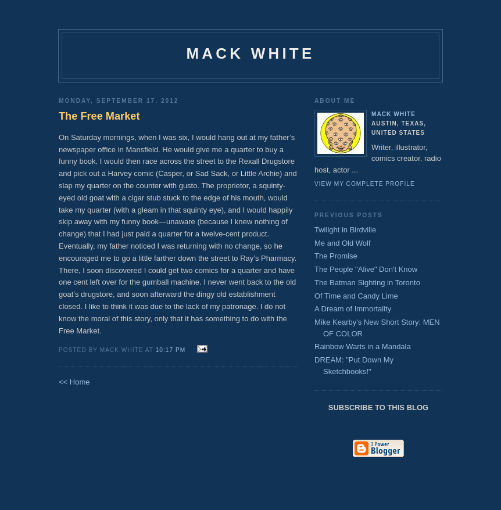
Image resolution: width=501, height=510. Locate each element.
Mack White (251, 53)
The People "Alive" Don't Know (365, 269)
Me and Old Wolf (342, 243)
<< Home (74, 382)
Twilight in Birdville (345, 229)
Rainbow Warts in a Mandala (362, 346)
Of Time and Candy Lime (356, 296)
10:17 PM (170, 350)
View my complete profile (364, 184)
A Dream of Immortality (352, 308)
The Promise (335, 256)
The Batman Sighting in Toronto (367, 282)
